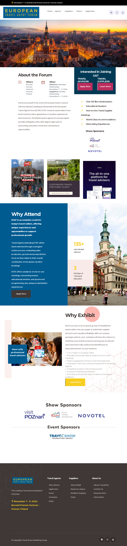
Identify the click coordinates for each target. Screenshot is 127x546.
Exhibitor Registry (78, 493)
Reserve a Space (78, 489)
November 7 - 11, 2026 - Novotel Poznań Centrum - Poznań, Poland (25, 504)
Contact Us (98, 489)
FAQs (51, 501)
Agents (58, 11)
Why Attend (54, 485)
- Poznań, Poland (36, 2)
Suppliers (69, 11)
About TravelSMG (101, 485)
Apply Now (90, 11)
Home (49, 11)
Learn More (105, 86)
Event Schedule (53, 495)
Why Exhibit (76, 485)
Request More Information (100, 495)
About (79, 11)
